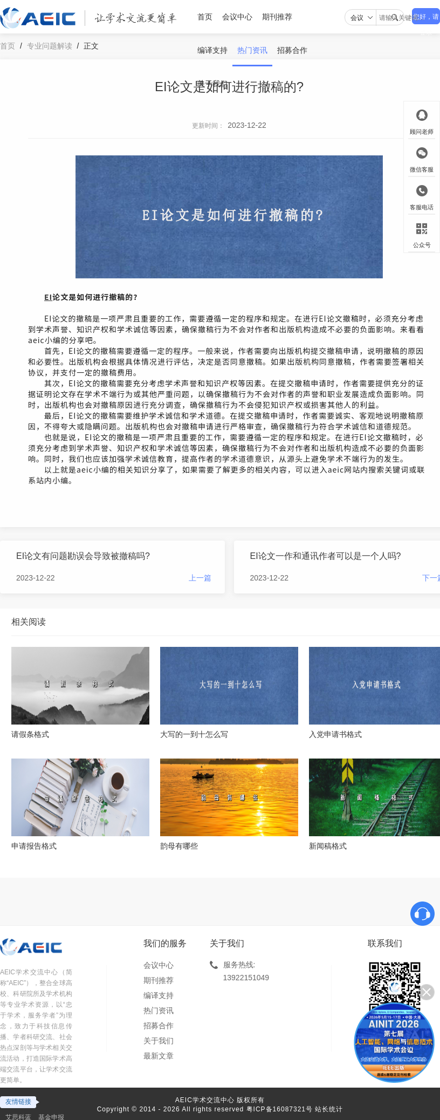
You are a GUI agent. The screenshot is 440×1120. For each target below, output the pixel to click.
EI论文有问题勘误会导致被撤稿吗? (83, 556)
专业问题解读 (49, 46)
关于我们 (212, 83)
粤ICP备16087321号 (279, 1109)
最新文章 (158, 1055)
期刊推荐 (277, 16)
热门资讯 (252, 50)
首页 (204, 16)
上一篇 (200, 577)
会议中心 (237, 16)
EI (48, 296)
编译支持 (212, 50)
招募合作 (292, 50)
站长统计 (329, 1109)
